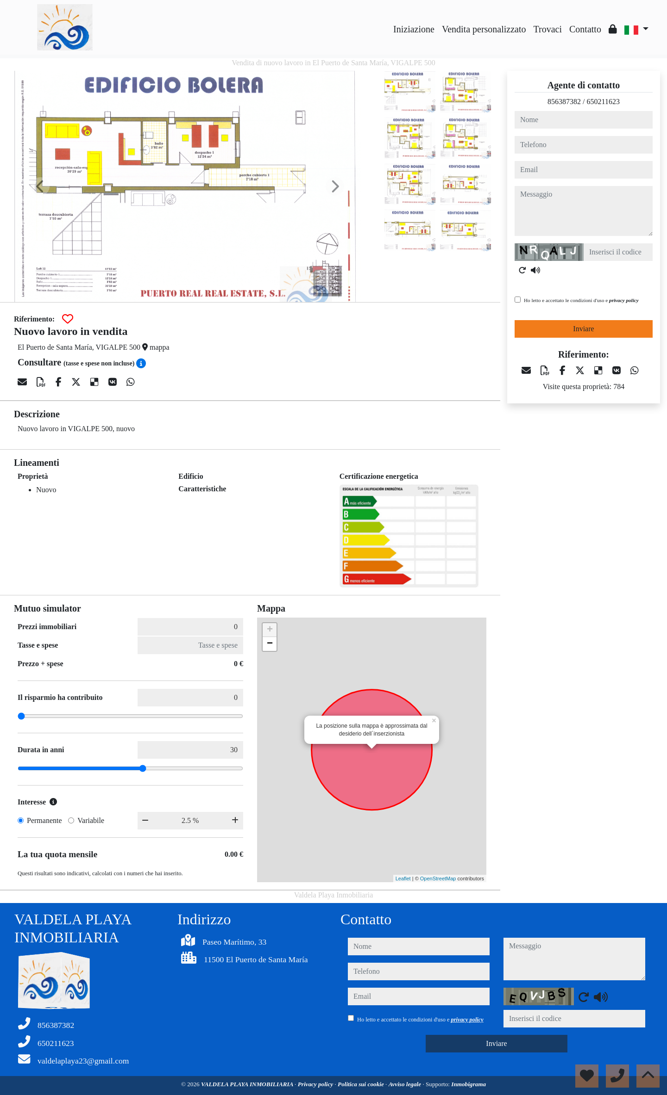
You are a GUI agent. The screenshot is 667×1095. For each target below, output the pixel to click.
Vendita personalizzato (484, 29)
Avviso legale (406, 1084)
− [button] (270, 644)
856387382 (564, 101)
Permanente (44, 820)
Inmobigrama (468, 1084)
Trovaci (548, 29)
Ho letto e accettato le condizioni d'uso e (581, 300)
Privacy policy (316, 1084)
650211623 (603, 101)
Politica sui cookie (361, 1084)
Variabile (90, 820)
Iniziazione (413, 29)
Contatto (585, 29)
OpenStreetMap (438, 878)
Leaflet (403, 878)
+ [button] (270, 630)
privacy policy (624, 300)
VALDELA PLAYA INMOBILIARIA (248, 1084)
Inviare (583, 329)
